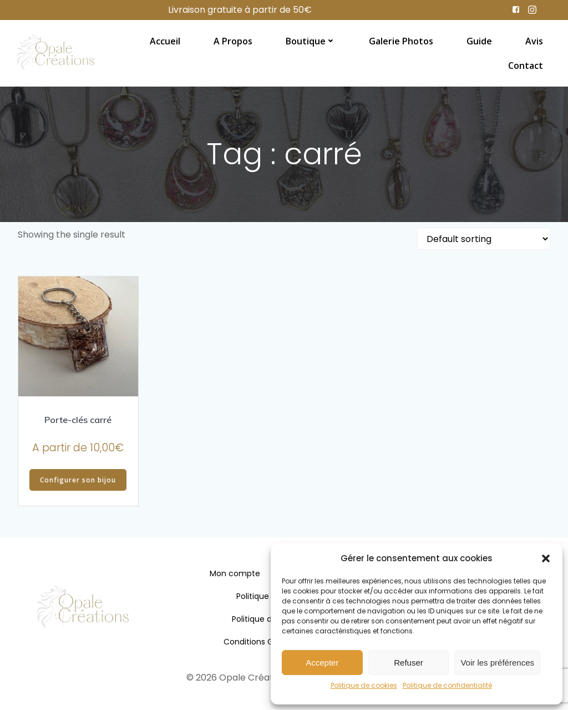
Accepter (322, 662)
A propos (233, 40)
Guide (479, 40)
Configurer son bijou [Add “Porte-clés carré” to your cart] (78, 480)
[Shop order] (483, 239)
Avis (534, 40)
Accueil (165, 40)
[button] (545, 558)
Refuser (408, 662)
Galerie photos (401, 40)
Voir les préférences (497, 662)
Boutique (311, 40)
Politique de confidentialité (447, 685)
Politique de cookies (364, 685)
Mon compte (235, 574)
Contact (525, 65)
